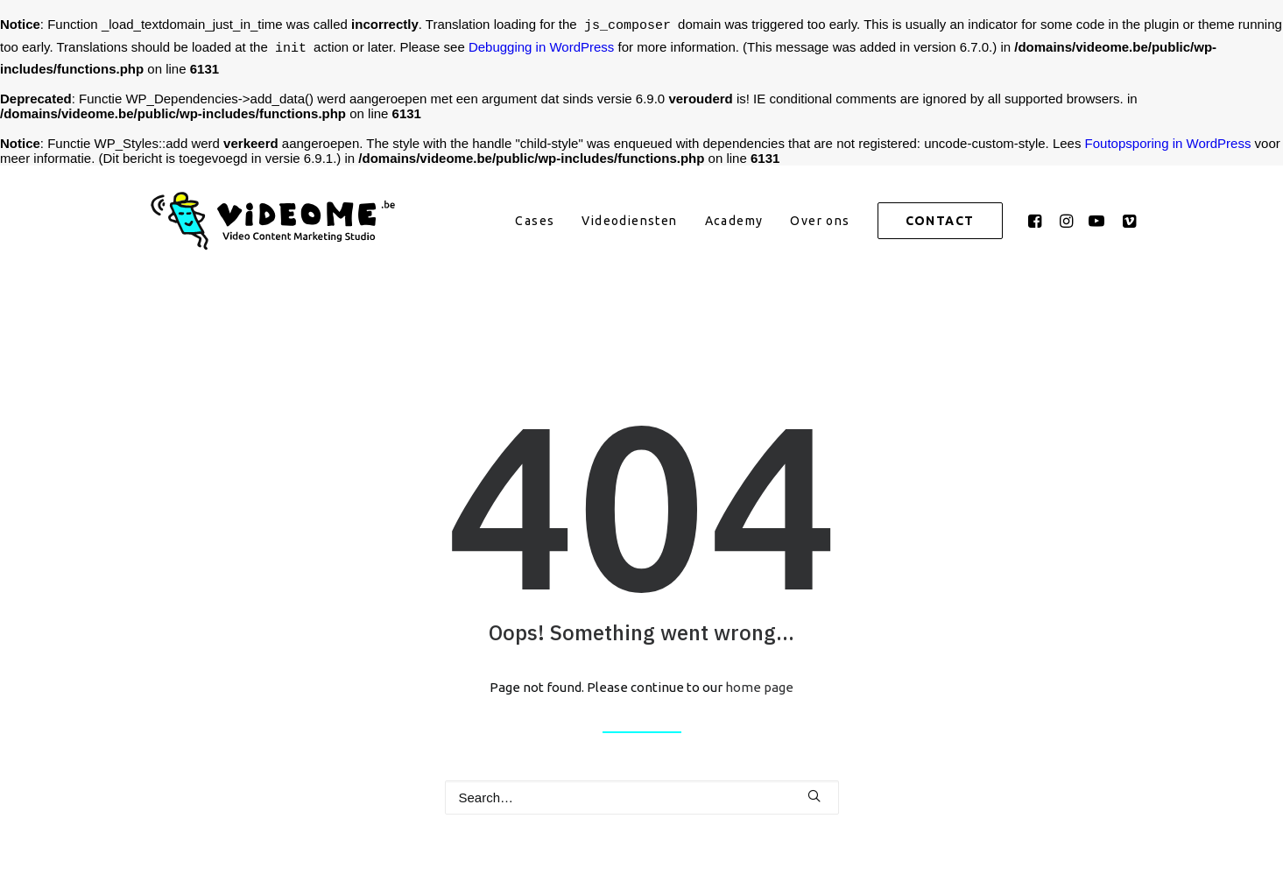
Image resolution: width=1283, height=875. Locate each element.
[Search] (642, 797)
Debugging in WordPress (541, 49)
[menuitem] (535, 221)
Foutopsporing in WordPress (1168, 143)
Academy (734, 221)
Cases (534, 221)
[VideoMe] (279, 220)
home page (759, 687)
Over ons (819, 221)
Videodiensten (629, 221)
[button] (1037, 221)
